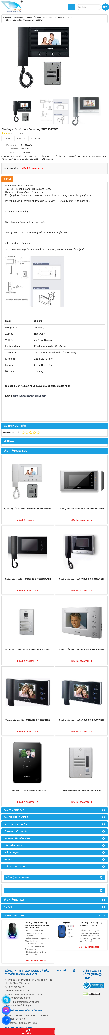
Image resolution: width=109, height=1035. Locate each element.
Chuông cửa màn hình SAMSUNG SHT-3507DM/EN (81, 508)
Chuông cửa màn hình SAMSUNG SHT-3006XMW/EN (27, 579)
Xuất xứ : (15, 149)
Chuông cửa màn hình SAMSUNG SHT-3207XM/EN (81, 649)
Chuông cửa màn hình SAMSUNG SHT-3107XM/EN (81, 720)
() (107, 7)
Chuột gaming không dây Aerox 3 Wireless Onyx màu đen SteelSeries (37, 925)
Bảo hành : (14, 152)
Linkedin (36, 138)
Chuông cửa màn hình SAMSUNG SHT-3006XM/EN (27, 720)
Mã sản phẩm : (12, 145)
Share (7, 138)
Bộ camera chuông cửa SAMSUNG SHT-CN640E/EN (27, 649)
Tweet (21, 138)
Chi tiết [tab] (7, 179)
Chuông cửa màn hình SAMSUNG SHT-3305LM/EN (81, 579)
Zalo (6, 1020)
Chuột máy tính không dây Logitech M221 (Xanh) (90, 923)
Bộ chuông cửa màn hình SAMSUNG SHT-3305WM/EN (27, 508)
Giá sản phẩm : (11, 168)
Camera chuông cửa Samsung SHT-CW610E (81, 790)
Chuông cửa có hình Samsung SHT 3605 (28, 790)
